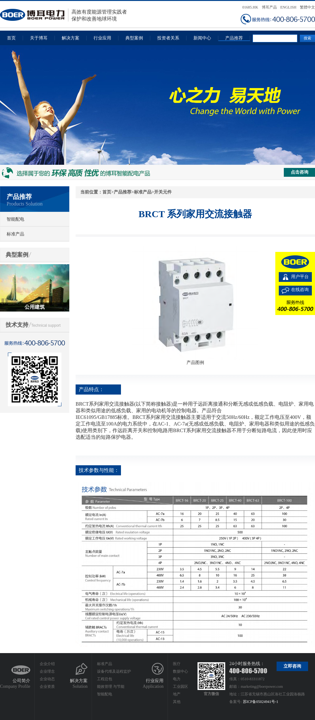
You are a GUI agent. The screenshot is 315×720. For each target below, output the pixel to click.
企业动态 (47, 679)
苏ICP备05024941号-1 (260, 701)
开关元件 (163, 192)
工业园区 (180, 686)
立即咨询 (292, 666)
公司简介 (21, 680)
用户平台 (300, 276)
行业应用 (102, 38)
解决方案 (70, 38)
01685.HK (250, 7)
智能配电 (15, 219)
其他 (176, 701)
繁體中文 (307, 7)
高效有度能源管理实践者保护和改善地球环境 (63, 15)
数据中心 (180, 671)
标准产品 (15, 234)
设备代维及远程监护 (114, 671)
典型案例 (134, 38)
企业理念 (47, 671)
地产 (176, 694)
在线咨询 (300, 289)
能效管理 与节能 (110, 686)
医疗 (176, 664)
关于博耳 (39, 38)
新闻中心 (202, 38)
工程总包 (104, 679)
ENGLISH (288, 7)
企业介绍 (47, 664)
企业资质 (47, 686)
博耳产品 (269, 7)
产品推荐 (234, 38)
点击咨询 (299, 172)
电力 (176, 679)
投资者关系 (168, 38)
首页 (11, 38)
